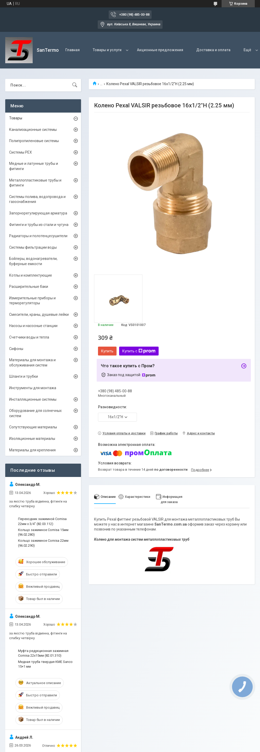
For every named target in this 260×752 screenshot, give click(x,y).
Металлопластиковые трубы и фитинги (35, 183)
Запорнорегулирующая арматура (38, 213)
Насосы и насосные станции (33, 326)
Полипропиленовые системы (34, 141)
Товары (15, 118)
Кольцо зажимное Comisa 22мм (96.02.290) (43, 543)
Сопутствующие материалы (33, 427)
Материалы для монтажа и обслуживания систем (32, 362)
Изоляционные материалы (32, 438)
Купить (107, 351)
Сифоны (16, 349)
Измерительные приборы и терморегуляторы (32, 300)
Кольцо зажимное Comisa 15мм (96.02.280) (43, 532)
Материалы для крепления (32, 450)
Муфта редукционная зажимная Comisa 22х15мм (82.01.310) (43, 653)
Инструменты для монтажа (32, 388)
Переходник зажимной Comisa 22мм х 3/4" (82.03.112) (42, 521)
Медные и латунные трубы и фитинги (33, 166)
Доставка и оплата (213, 50)
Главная (72, 50)
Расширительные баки (28, 286)
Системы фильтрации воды (33, 247)
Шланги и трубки (23, 376)
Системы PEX (20, 152)
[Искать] (74, 85)
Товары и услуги (107, 50)
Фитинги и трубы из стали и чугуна (38, 225)
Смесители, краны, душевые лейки (39, 314)
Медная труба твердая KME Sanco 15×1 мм (45, 664)
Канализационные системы (33, 129)
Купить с (138, 351)
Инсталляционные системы (32, 399)
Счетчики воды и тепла (29, 337)
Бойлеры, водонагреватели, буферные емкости (33, 261)
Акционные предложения (160, 50)
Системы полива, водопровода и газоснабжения (37, 199)
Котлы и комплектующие (30, 275)
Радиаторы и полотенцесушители (38, 236)
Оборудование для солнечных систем (35, 413)
